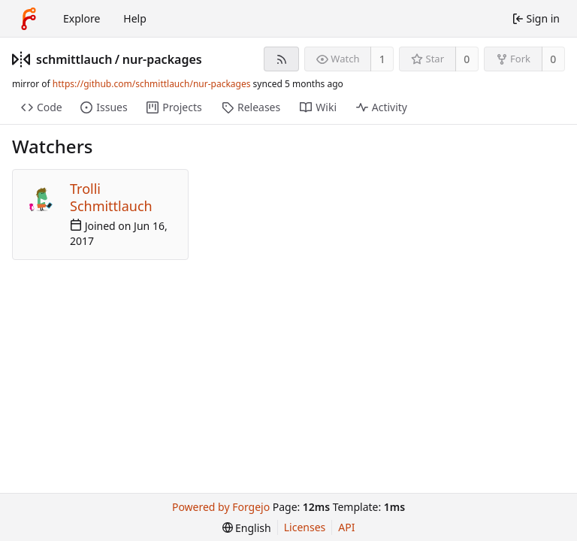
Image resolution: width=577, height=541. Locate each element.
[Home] (29, 18)
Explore (81, 18)
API (346, 527)
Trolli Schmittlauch (111, 197)
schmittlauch (74, 59)
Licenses (305, 527)
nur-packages (162, 59)
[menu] (246, 528)
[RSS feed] (281, 59)
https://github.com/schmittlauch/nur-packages (152, 83)
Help (135, 18)
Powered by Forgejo (221, 507)
